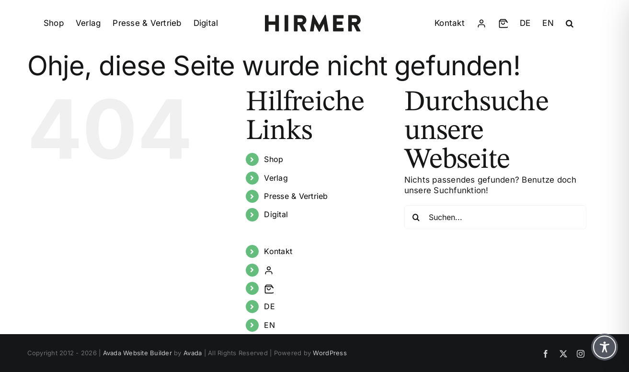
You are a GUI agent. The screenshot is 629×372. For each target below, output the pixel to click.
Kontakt (278, 251)
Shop (273, 159)
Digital (276, 214)
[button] (569, 23)
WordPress (329, 353)
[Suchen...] (495, 217)
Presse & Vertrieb (296, 196)
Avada (192, 353)
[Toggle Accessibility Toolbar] (604, 347)
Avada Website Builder (137, 353)
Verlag (276, 178)
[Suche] (416, 217)
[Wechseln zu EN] (548, 23)
